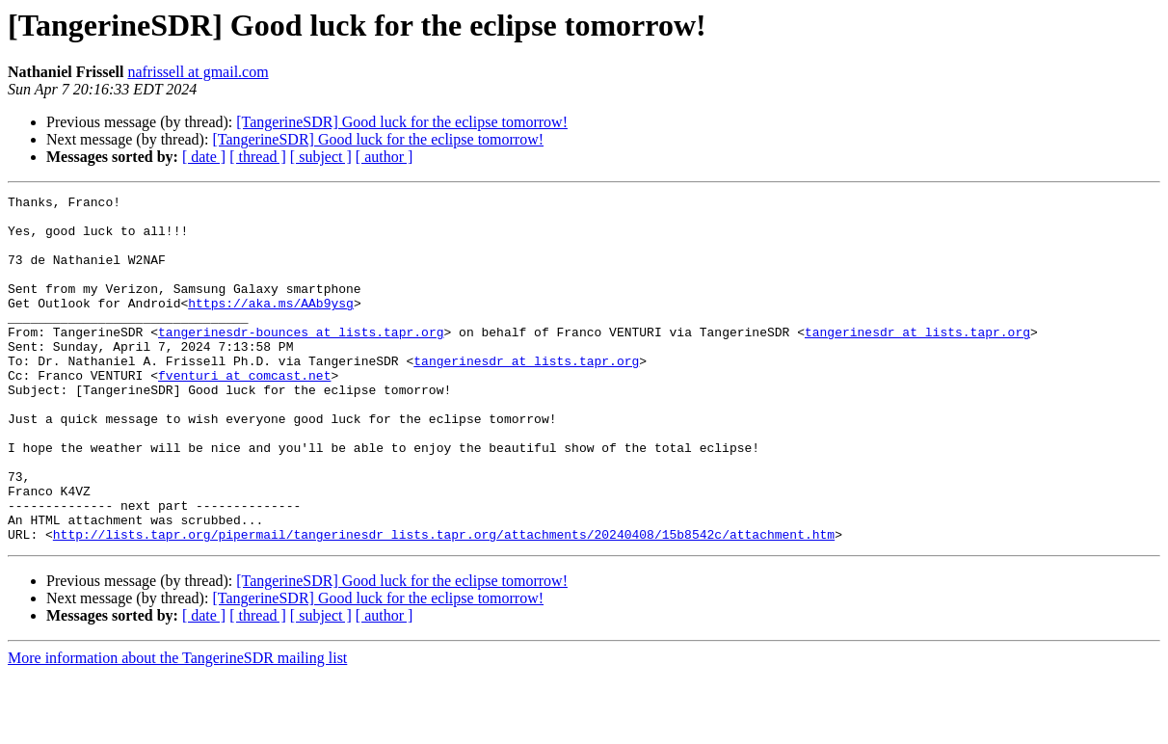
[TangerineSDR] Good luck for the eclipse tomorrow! (402, 122)
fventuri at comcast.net (244, 412)
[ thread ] (257, 156)
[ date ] (204, 156)
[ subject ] (321, 156)
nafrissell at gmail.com (197, 72)
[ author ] (384, 156)
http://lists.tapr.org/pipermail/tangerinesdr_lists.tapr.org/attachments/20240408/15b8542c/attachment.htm (444, 603)
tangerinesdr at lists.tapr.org (917, 360)
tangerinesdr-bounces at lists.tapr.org (300, 360)
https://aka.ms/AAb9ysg (271, 325)
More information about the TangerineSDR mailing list (177, 727)
